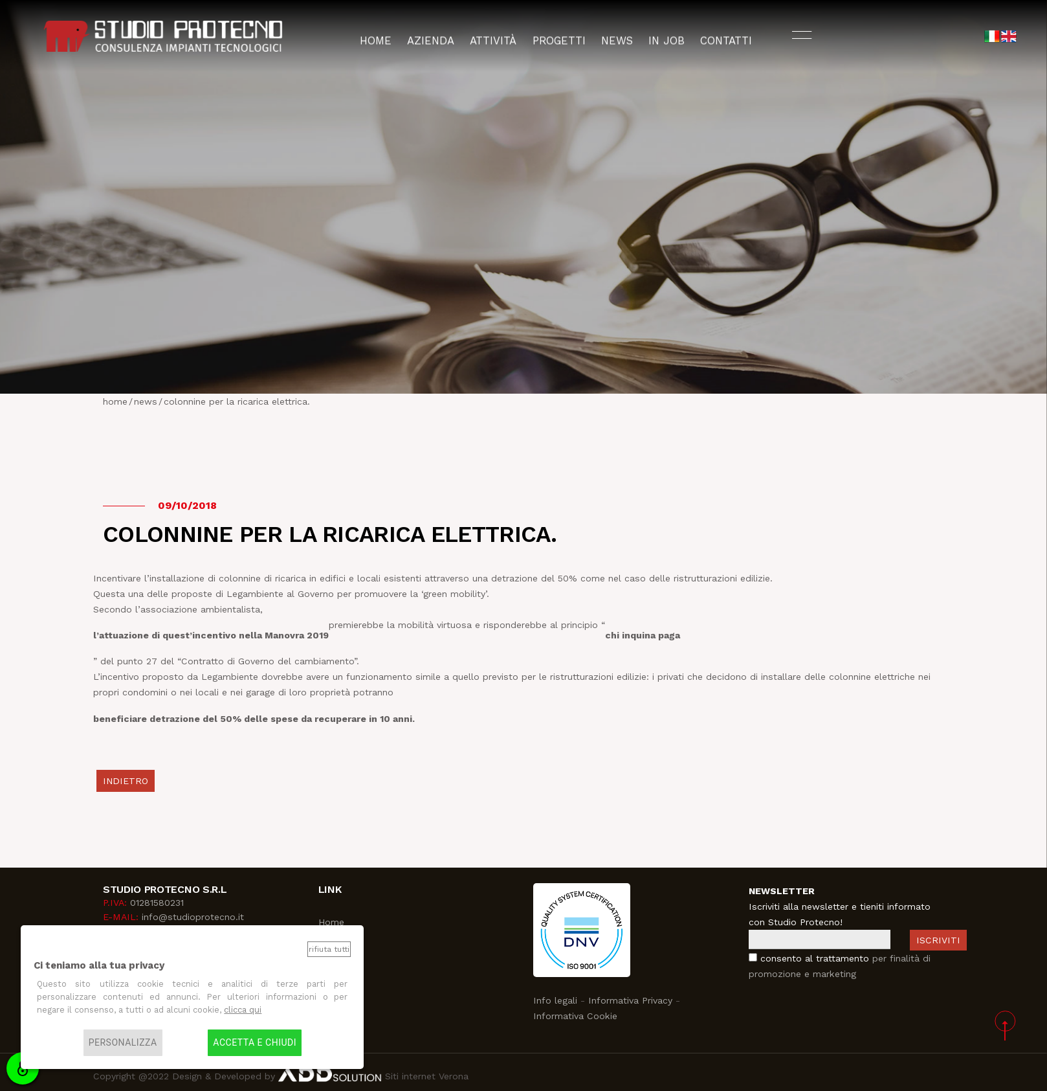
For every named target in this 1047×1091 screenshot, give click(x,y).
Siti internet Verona (425, 1076)
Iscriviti (938, 940)
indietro (125, 781)
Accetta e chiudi (255, 1043)
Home (331, 922)
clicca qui (242, 1010)
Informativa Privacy (630, 1000)
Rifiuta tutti (329, 949)
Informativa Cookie (575, 1016)
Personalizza (122, 1043)
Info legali (555, 1000)
